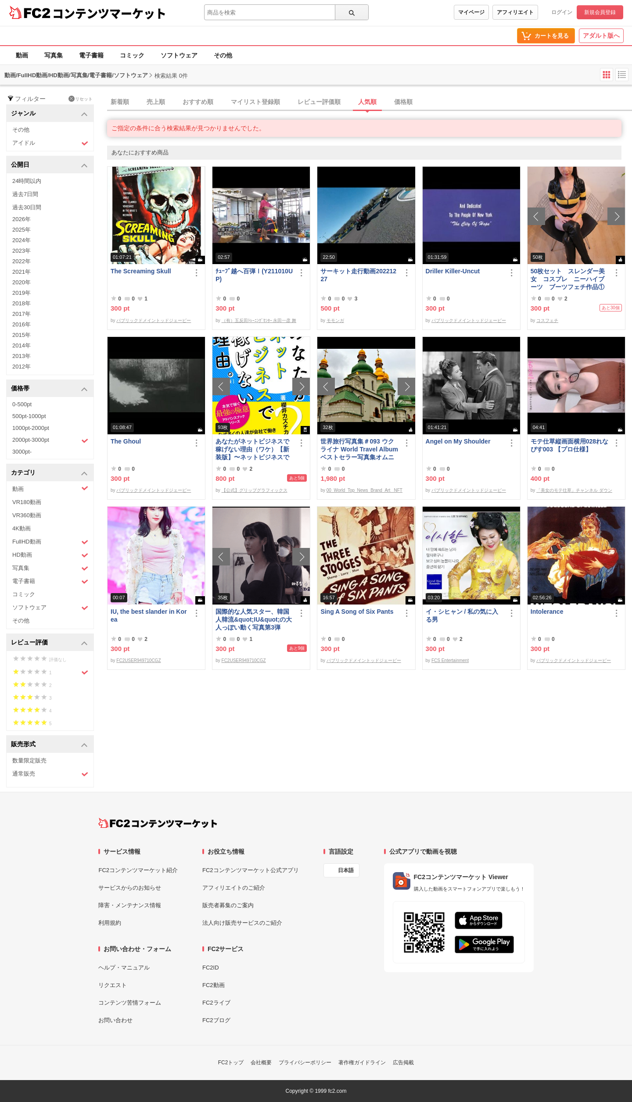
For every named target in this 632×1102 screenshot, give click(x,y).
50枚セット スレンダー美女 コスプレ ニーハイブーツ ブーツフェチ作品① (568, 279)
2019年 (21, 293)
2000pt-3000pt (50, 440)
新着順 (120, 101)
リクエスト (112, 985)
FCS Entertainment (450, 660)
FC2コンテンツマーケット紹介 (138, 870)
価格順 (403, 101)
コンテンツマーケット (109, 13)
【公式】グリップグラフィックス (254, 490)
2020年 (21, 282)
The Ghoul (126, 441)
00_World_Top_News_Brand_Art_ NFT (364, 490)
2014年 (21, 345)
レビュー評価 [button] (49, 643)
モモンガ (335, 320)
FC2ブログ (216, 1020)
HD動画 (50, 555)
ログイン (561, 12)
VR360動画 (26, 515)
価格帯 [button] (49, 389)
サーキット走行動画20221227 (358, 275)
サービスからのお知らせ (129, 887)
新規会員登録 (600, 12)
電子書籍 (91, 55)
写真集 (53, 55)
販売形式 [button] (49, 745)
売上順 (156, 101)
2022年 (21, 261)
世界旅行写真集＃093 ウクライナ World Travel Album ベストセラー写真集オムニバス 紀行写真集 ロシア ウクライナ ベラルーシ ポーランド (359, 449)
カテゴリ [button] (49, 473)
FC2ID (210, 967)
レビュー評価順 (319, 101)
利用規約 (109, 923)
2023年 (21, 250)
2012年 (21, 366)
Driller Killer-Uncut (453, 271)
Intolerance (547, 611)
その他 (223, 55)
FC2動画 (213, 985)
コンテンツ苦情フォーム (129, 1002)
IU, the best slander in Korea (149, 615)
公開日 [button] (49, 165)
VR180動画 (26, 502)
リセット (80, 99)
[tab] (369, 102)
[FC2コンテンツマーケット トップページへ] (157, 823)
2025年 (21, 229)
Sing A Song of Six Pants (356, 611)
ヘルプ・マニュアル (124, 967)
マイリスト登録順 (255, 101)
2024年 (21, 240)
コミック (132, 55)
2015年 (21, 335)
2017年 (21, 314)
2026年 (21, 219)
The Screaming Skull (141, 271)
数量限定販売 (29, 760)
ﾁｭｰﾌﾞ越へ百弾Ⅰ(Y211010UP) (254, 275)
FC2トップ (231, 1062)
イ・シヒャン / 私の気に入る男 (462, 615)
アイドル (50, 143)
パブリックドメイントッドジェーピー (153, 320)
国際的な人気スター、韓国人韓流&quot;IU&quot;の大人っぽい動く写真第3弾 (253, 619)
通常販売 (50, 774)
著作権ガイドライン (362, 1062)
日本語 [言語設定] (346, 870)
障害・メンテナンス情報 (129, 905)
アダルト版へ (601, 35)
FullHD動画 (50, 542)
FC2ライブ (216, 1002)
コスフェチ (547, 320)
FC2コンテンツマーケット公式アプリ (250, 870)
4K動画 (21, 528)
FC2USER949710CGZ (138, 660)
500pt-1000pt (29, 416)
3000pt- (22, 451)
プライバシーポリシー (305, 1062)
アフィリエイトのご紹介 (233, 887)
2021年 (21, 271)
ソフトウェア (179, 55)
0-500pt (22, 404)
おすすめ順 (198, 101)
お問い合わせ (115, 1020)
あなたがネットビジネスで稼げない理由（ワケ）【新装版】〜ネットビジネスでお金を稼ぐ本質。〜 (252, 449)
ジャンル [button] (49, 114)
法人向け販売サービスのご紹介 (242, 923)
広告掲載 (403, 1062)
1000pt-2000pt (30, 428)
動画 (22, 55)
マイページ (471, 12)
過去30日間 (26, 207)
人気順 (367, 101)
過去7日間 (25, 194)
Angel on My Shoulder (458, 441)
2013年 (21, 356)
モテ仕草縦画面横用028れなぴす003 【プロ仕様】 (569, 445)
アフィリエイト (515, 12)
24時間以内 (26, 181)
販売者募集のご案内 (228, 905)
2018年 (21, 303)
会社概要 (261, 1062)
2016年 (21, 324)
